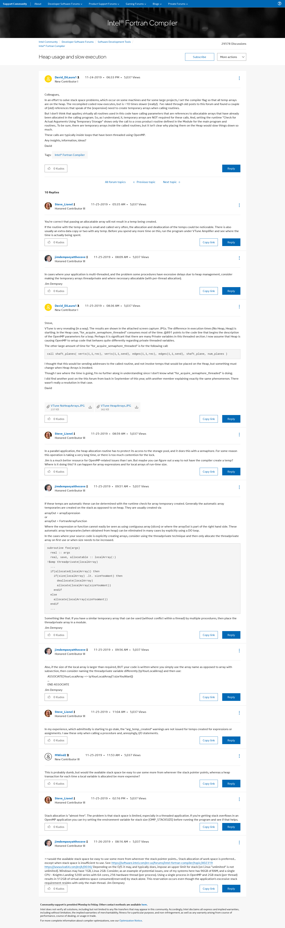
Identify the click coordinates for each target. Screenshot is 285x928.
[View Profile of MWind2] (62, 755)
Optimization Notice (130, 920)
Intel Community (48, 41)
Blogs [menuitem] (156, 3)
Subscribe (199, 57)
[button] (239, 78)
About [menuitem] (37, 3)
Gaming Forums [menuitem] (135, 3)
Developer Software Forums (78, 41)
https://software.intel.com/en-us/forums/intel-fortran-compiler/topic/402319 (162, 863)
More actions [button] (228, 57)
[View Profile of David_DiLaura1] (67, 77)
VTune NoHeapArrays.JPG (68, 405)
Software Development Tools (114, 41)
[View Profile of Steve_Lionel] (65, 204)
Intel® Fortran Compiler (52, 46)
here (144, 904)
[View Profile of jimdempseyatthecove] (71, 257)
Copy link (209, 242)
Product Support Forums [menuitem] (103, 3)
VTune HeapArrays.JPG (116, 405)
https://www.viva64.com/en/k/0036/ (68, 867)
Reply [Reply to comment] (231, 242)
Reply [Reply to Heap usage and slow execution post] (231, 168)
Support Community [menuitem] (15, 4)
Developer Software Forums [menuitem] (64, 3)
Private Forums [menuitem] (176, 3)
